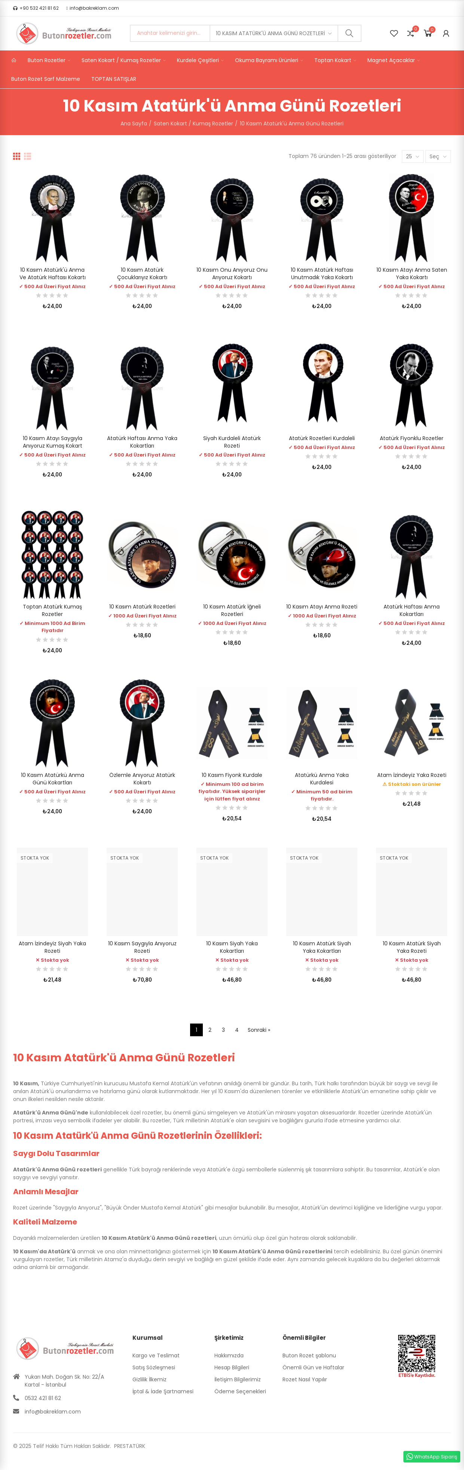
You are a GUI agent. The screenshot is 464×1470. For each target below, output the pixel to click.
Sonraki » (259, 1030)
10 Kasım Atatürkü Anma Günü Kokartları (52, 778)
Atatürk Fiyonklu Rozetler (411, 438)
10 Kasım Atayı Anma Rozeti (321, 606)
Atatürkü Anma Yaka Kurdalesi (322, 778)
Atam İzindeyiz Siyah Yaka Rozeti (52, 947)
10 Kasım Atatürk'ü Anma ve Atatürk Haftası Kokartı (52, 273)
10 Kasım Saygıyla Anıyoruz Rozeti (142, 947)
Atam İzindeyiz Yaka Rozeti (411, 775)
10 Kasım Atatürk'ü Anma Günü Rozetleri (270, 33)
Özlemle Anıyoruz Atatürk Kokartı (142, 778)
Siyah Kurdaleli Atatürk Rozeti (232, 441)
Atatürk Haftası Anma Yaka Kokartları (142, 441)
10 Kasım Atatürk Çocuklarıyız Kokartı (142, 273)
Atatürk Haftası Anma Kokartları (412, 610)
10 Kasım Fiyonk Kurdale (232, 775)
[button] (36, 8)
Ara (349, 33)
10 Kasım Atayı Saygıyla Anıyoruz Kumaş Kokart (52, 441)
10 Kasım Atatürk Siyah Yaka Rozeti (412, 947)
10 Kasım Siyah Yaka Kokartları (232, 947)
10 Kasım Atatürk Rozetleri (142, 606)
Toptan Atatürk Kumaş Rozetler (52, 610)
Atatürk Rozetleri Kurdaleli (322, 438)
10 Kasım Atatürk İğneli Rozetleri (232, 610)
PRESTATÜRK (129, 1446)
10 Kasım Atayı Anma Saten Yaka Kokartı (411, 273)
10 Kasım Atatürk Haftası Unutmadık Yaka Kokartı (322, 273)
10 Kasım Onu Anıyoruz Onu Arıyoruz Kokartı (232, 273)
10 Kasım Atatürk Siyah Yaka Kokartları (322, 947)
